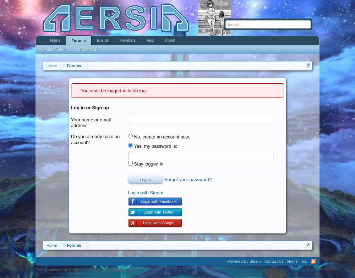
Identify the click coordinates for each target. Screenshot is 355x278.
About (170, 40)
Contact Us (273, 261)
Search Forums (55, 49)
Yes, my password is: (152, 146)
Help (150, 40)
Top (304, 261)
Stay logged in (145, 164)
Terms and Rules (305, 270)
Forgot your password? (188, 179)
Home (55, 40)
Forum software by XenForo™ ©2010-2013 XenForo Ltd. (85, 270)
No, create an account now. (159, 137)
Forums (78, 40)
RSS (313, 261)
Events (103, 40)
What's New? (87, 49)
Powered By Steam (244, 261)
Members (127, 40)
